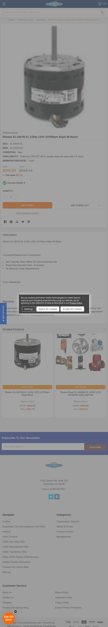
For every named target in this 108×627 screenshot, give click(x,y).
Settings (28, 309)
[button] (3, 313)
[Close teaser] (15, 611)
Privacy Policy (76, 303)
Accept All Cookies (72, 309)
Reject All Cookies (48, 309)
